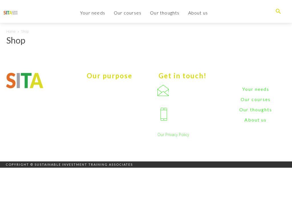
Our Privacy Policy (173, 134)
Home (11, 31)
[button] (278, 11)
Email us (176, 93)
